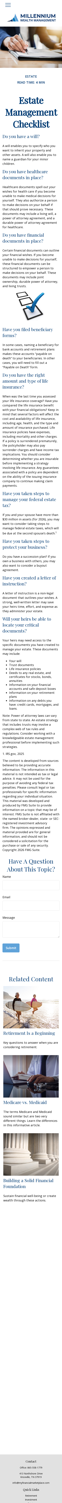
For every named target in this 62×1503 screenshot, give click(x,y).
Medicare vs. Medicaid (25, 1102)
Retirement (31, 1495)
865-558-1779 (34, 1467)
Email (6, 897)
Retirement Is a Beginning (29, 1033)
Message (8, 918)
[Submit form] (11, 947)
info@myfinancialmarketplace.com (31, 1482)
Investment (31, 1499)
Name (6, 877)
